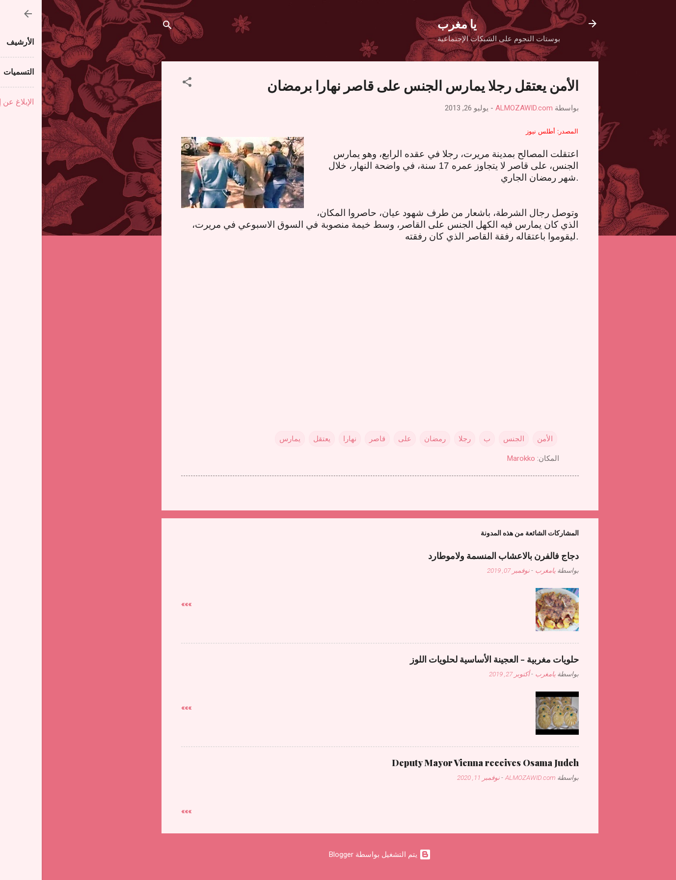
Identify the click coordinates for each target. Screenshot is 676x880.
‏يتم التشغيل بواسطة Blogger (338, 854)
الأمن (503, 438)
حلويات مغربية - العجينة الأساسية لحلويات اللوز (452, 659)
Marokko (479, 458)
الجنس (472, 438)
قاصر (335, 438)
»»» (144, 604)
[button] (145, 83)
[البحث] (126, 27)
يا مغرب (415, 23)
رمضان (393, 438)
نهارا (308, 438)
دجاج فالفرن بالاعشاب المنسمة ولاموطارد (461, 555)
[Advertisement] (338, 319)
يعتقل (280, 438)
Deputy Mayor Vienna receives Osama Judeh (443, 763)
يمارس (248, 438)
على (363, 438)
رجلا (423, 438)
